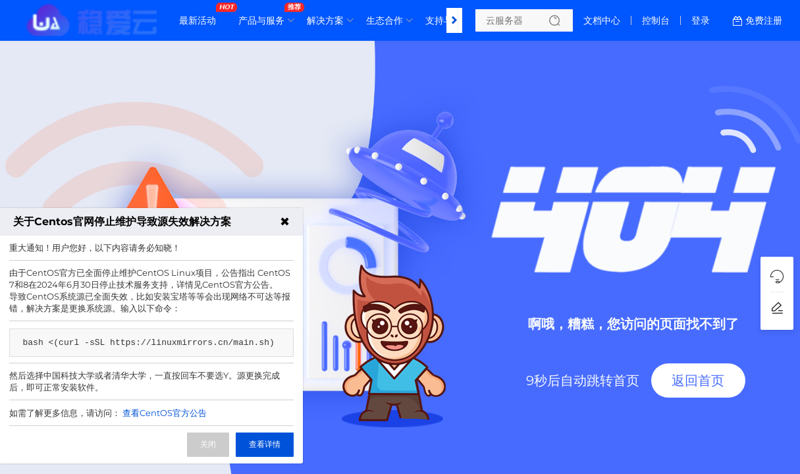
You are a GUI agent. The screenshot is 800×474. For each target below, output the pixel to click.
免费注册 (763, 20)
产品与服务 (264, 15)
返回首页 (698, 380)
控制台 (656, 20)
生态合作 (384, 20)
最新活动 (201, 15)
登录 (700, 20)
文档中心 (601, 20)
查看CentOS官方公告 (164, 413)
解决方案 (325, 20)
